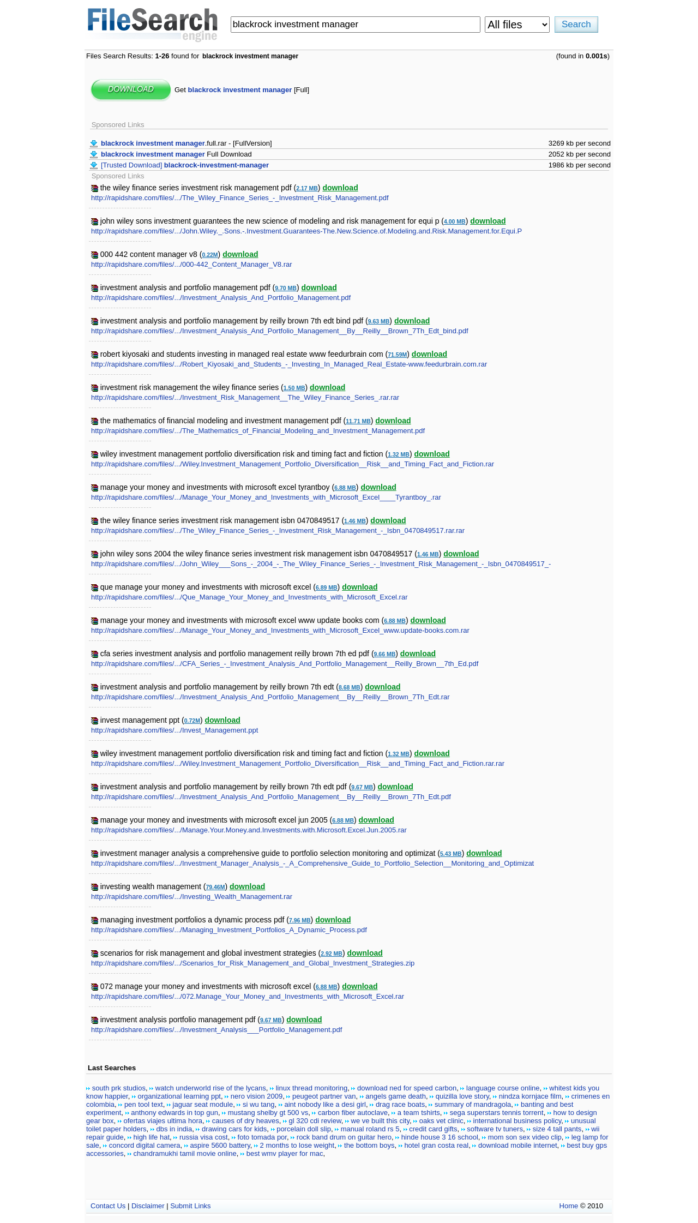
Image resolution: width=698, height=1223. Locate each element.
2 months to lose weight (297, 1145)
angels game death (395, 1096)
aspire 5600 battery (220, 1145)
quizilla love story (462, 1096)
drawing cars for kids (234, 1129)
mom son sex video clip (525, 1137)
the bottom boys (369, 1145)
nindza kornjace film (530, 1096)
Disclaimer (148, 1206)
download (340, 187)
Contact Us (108, 1206)
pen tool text (143, 1104)
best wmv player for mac (284, 1153)
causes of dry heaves (245, 1121)
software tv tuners (495, 1129)
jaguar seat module (203, 1104)
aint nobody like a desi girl (325, 1104)
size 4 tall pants (557, 1129)
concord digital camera (144, 1145)
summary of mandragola (473, 1104)
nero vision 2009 (256, 1096)
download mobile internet (517, 1145)
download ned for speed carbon (406, 1088)
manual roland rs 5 (370, 1129)
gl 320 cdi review (315, 1121)
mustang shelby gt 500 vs (268, 1112)
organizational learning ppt (179, 1096)
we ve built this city (380, 1121)
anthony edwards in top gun (174, 1112)
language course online (502, 1088)
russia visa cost (203, 1137)
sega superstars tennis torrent (497, 1112)
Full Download (176, 154)
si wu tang (259, 1104)
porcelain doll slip (303, 1129)
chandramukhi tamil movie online (185, 1153)
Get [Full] (241, 90)
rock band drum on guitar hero (344, 1137)
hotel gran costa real (436, 1145)
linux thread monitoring (312, 1088)
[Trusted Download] (185, 165)
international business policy (517, 1121)
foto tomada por (262, 1137)
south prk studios (119, 1088)
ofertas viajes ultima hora (162, 1121)
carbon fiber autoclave (353, 1112)
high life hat (152, 1137)
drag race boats (400, 1104)
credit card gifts (433, 1129)
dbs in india (174, 1129)
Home (569, 1206)
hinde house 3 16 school (439, 1137)
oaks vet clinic (441, 1121)
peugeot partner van (324, 1096)
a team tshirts (419, 1112)
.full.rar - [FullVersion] (186, 143)
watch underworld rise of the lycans (210, 1088)
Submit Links (190, 1206)
